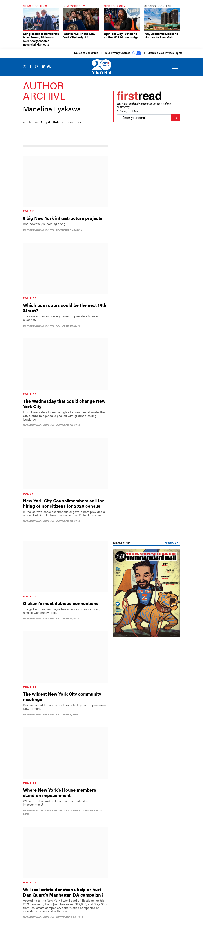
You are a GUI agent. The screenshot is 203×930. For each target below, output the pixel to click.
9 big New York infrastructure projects (62, 218)
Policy (28, 211)
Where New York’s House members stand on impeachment (59, 792)
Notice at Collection (86, 53)
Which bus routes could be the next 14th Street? (64, 308)
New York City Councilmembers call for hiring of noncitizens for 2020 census (63, 503)
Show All (172, 543)
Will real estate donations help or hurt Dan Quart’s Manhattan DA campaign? (63, 892)
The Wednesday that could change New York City (64, 403)
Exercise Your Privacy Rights (165, 53)
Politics (30, 298)
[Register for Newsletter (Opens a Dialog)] (175, 117)
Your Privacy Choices (123, 53)
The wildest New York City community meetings (62, 696)
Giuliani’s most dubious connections (60, 603)
